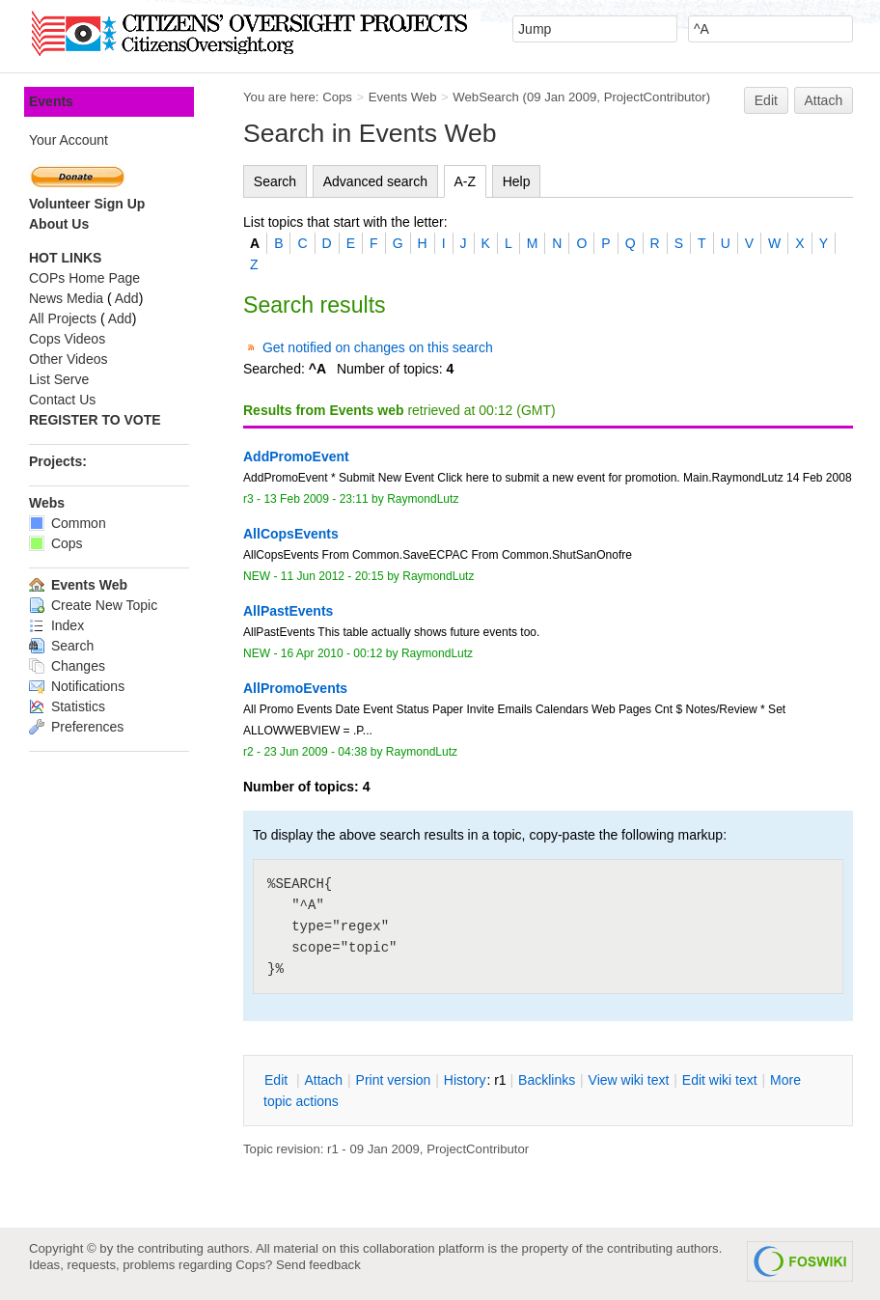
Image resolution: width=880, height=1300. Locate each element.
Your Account (68, 140)
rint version (393, 1080)
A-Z (465, 181)
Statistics (67, 706)
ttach (323, 1080)
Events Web (403, 97)
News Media (66, 298)
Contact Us (62, 399)
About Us (59, 224)
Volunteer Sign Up (87, 203)
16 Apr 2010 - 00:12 (332, 653)
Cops (337, 97)
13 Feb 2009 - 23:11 (315, 499)
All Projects (62, 318)
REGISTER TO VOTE (95, 420)
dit (277, 1080)
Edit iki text (719, 1080)
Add (127, 298)
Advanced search (375, 181)
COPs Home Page (84, 278)
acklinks (546, 1080)
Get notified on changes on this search (377, 347)
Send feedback (318, 1265)
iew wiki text (629, 1080)
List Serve (59, 379)
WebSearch (486, 97)
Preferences (76, 726)
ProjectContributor (655, 97)
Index (56, 625)
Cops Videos (67, 338)
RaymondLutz (422, 499)
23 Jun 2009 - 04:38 (315, 752)
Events (51, 101)
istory (465, 1080)
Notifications (76, 686)
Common (67, 523)
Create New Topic (93, 605)
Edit (766, 100)
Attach (824, 100)
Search (275, 181)
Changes (67, 666)
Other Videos (68, 359)
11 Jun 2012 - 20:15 (332, 576)
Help (517, 181)
